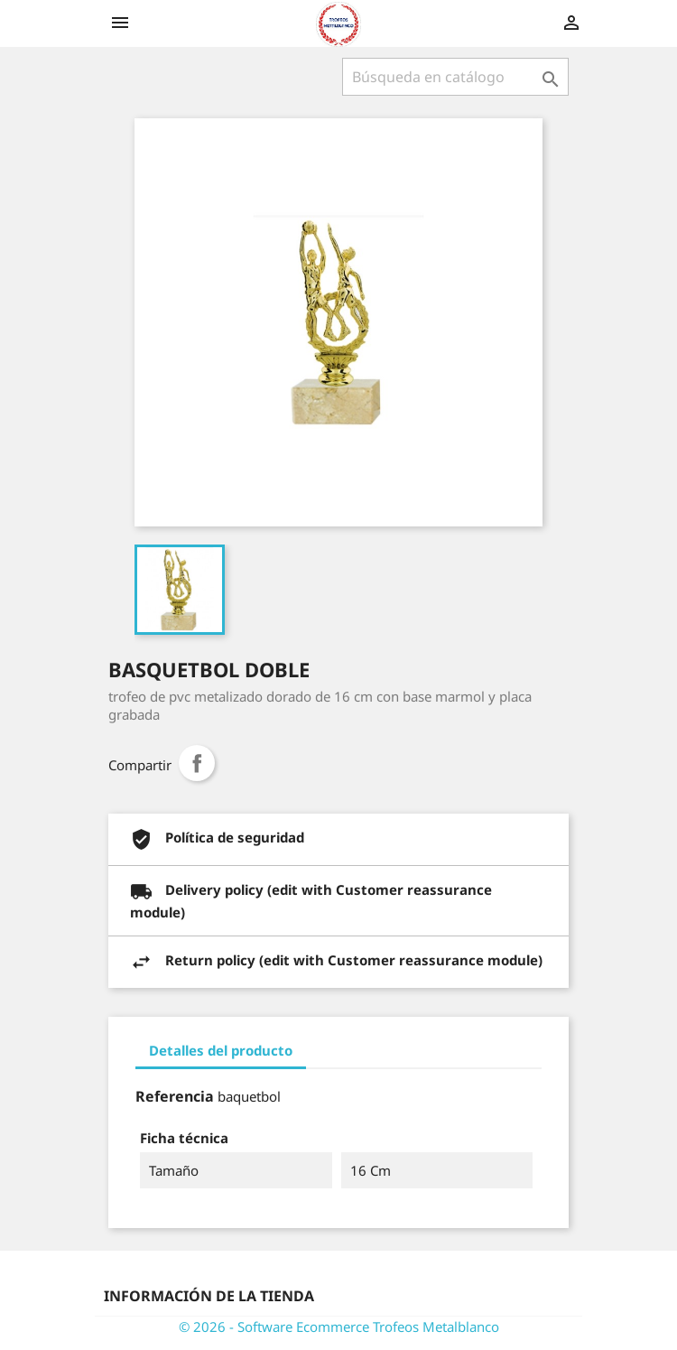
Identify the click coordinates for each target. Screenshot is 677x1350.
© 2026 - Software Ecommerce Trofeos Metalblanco (339, 1326)
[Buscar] (455, 77)
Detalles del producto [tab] (220, 1050)
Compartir (197, 763)
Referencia (174, 1096)
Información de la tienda (209, 1296)
